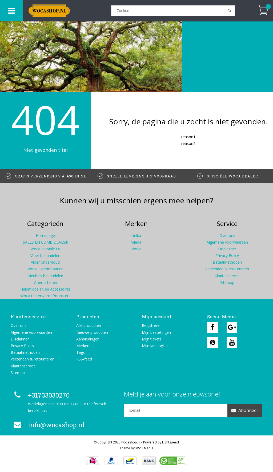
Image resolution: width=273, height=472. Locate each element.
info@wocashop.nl (48, 425)
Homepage (45, 235)
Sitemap (227, 282)
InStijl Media (144, 448)
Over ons (227, 235)
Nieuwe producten (92, 332)
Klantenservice (227, 275)
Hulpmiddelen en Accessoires (45, 289)
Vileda (136, 242)
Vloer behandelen (45, 255)
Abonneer (244, 410)
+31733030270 (41, 395)
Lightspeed (170, 442)
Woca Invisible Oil (45, 248)
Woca (136, 248)
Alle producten (88, 325)
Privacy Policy (227, 255)
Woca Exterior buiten (45, 268)
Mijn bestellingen (156, 332)
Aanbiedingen (87, 339)
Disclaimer (227, 248)
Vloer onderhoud (45, 262)
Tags (80, 352)
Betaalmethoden (227, 262)
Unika (136, 235)
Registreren (152, 325)
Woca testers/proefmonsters (45, 295)
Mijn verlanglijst (155, 345)
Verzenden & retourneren (227, 268)
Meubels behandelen (45, 275)
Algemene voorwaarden (227, 242)
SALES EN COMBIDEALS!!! (45, 242)
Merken (82, 345)
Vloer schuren (45, 282)
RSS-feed (84, 359)
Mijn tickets (152, 339)
